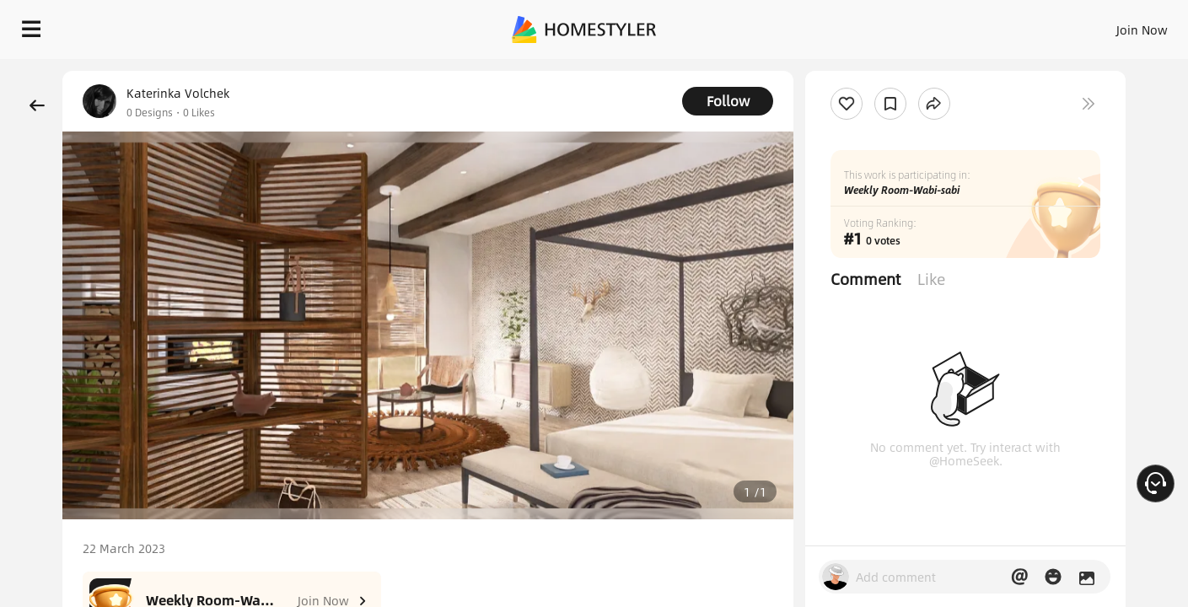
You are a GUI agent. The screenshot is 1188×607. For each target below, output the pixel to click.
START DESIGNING (1104, 25)
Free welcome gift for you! (838, 67)
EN (997, 25)
